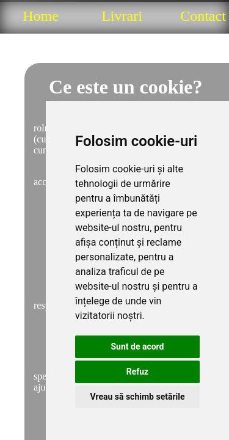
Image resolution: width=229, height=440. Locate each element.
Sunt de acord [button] (137, 346)
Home (41, 16)
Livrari (121, 16)
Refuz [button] (137, 371)
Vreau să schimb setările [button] (137, 397)
